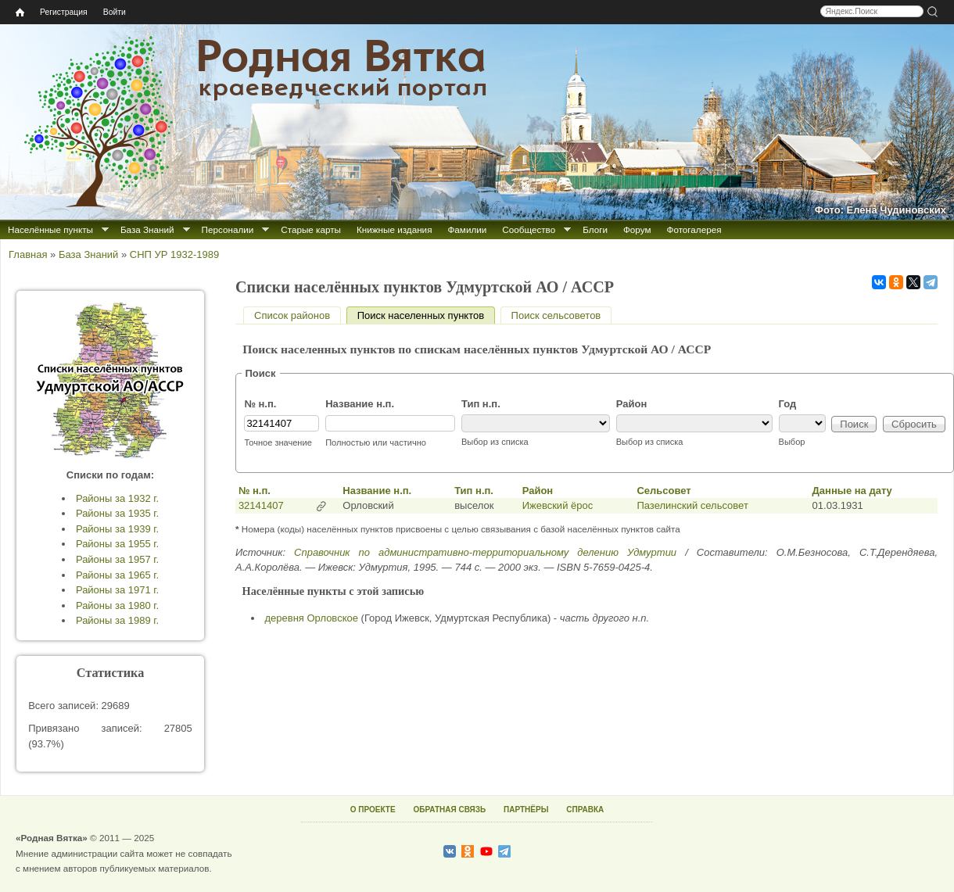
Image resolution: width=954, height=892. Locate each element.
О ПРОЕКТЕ (373, 809)
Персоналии (228, 229)
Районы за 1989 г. (117, 620)
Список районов (292, 315)
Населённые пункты (50, 229)
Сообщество (528, 229)
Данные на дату (852, 490)
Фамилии (466, 229)
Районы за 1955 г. (117, 544)
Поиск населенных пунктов (426, 315)
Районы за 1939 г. (117, 529)
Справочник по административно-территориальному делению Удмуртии (485, 552)
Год (788, 404)
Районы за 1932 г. (117, 498)
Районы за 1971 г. (117, 590)
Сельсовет (663, 490)
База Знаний (147, 229)
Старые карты (311, 229)
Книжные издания (394, 229)
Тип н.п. (480, 404)
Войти (114, 12)
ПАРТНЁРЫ (526, 809)
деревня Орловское (311, 618)
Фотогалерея (694, 229)
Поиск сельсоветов (556, 315)
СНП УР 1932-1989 (174, 254)
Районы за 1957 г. (117, 559)
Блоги (595, 229)
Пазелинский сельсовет (692, 505)
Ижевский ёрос (558, 505)
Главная (28, 254)
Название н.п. (359, 404)
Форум (637, 229)
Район (631, 404)
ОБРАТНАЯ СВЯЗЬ (449, 809)
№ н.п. (260, 404)
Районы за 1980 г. (117, 605)
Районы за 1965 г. (117, 575)
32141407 (261, 505)
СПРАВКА (585, 809)
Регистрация (64, 12)
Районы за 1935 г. (117, 513)
